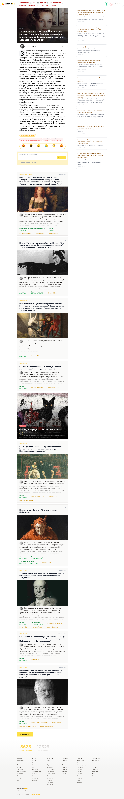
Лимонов (65, 762)
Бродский (50, 767)
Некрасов (20, 776)
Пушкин (19, 758)
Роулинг (79, 778)
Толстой (19, 762)
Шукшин (49, 765)
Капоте (79, 782)
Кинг (78, 780)
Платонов (35, 778)
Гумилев (34, 776)
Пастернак (50, 771)
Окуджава (50, 782)
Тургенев (20, 769)
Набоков (34, 773)
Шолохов (50, 758)
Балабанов (95, 760)
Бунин (49, 762)
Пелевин (64, 760)
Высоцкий (50, 784)
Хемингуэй (80, 760)
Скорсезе (95, 769)
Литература (23, 174)
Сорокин (65, 758)
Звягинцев (95, 762)
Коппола (95, 765)
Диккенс (80, 771)
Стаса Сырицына (34, 794)
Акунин (64, 767)
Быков (64, 773)
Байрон (79, 758)
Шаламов (50, 776)
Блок (33, 767)
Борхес (79, 773)
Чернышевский (21, 771)
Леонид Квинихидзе (28, 135)
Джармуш (95, 771)
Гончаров (20, 773)
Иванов (64, 769)
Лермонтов (20, 760)
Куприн (34, 762)
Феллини (95, 776)
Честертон (80, 767)
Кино (31, 174)
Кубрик (94, 767)
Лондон (79, 769)
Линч (93, 773)
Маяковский (35, 765)
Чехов (34, 758)
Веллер (64, 771)
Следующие (24, 734)
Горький (34, 780)
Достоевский (21, 765)
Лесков (34, 760)
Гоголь (19, 767)
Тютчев (19, 778)
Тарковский (96, 758)
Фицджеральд (81, 765)
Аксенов (49, 780)
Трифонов (50, 778)
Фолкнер (80, 762)
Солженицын (51, 773)
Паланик (79, 776)
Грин (48, 760)
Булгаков (35, 769)
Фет (18, 780)
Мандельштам (36, 771)
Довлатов (65, 765)
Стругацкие (51, 769)
